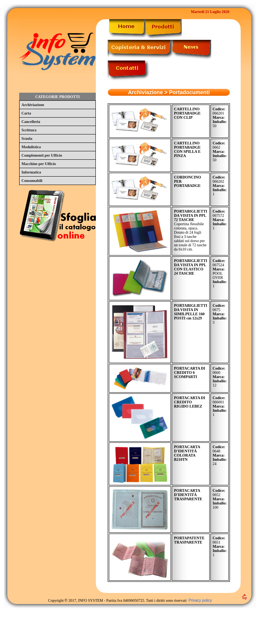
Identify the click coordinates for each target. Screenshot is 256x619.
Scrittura (28, 130)
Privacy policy (200, 600)
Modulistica (31, 147)
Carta (26, 113)
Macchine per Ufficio (38, 164)
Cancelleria (30, 122)
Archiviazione (32, 105)
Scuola (26, 138)
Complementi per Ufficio (41, 155)
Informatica (31, 172)
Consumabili (31, 180)
